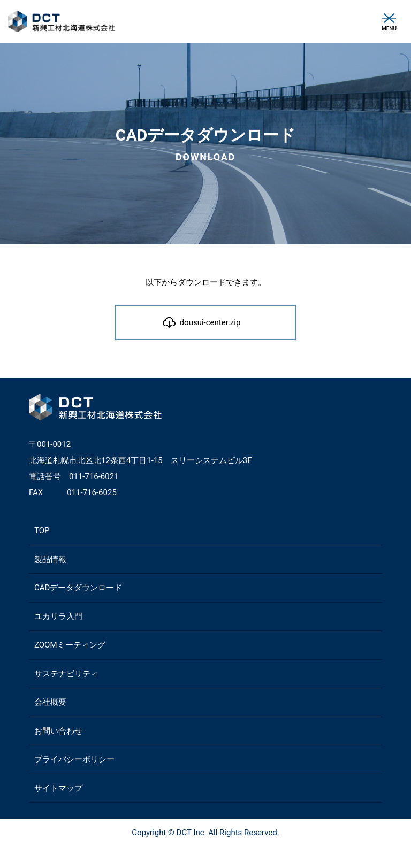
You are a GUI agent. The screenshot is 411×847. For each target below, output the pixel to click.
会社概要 (50, 702)
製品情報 (50, 559)
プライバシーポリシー (74, 759)
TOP (42, 530)
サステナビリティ (66, 674)
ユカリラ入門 (58, 616)
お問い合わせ (58, 731)
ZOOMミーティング (69, 645)
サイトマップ (58, 788)
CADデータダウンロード (78, 587)
